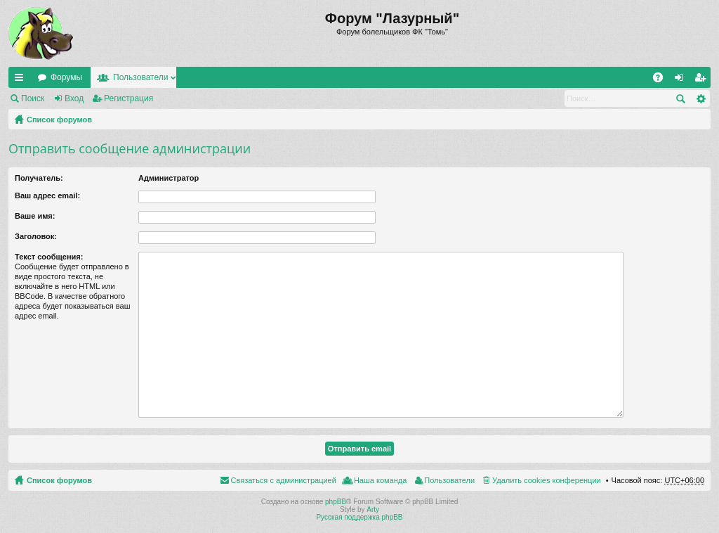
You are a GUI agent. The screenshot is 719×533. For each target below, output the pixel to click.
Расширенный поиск (700, 98)
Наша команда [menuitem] (380, 480)
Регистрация (128, 98)
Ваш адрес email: (47, 195)
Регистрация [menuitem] (703, 80)
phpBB (335, 502)
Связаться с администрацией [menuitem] (283, 480)
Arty (373, 509)
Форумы (66, 77)
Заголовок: (36, 236)
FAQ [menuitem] (662, 80)
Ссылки (21, 80)
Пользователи (140, 77)
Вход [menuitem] (682, 80)
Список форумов (59, 119)
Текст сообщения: (49, 256)
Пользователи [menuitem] (449, 480)
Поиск (32, 98)
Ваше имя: (35, 216)
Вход (74, 98)
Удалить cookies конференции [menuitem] (546, 480)
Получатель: (39, 178)
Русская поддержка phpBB (359, 517)
